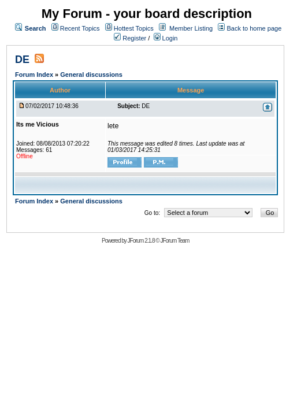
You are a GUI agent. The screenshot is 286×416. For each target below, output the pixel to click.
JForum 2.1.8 (141, 240)
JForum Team (174, 240)
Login (166, 38)
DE (22, 59)
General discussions (91, 74)
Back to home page (253, 28)
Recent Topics (80, 28)
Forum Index (35, 74)
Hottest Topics (134, 28)
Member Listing (191, 28)
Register (130, 38)
